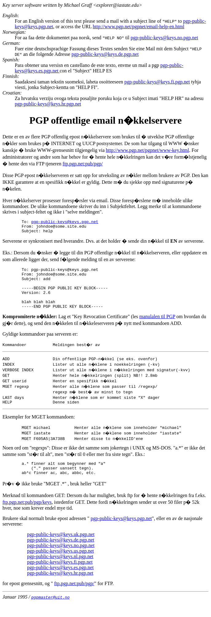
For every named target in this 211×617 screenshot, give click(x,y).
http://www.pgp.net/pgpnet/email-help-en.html (138, 26)
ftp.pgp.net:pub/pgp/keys (27, 516)
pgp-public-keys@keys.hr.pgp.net (48, 103)
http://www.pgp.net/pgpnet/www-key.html (147, 150)
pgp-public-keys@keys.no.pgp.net (164, 37)
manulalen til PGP (157, 327)
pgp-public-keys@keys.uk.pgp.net (61, 549)
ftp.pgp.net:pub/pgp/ (83, 163)
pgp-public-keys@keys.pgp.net (64, 222)
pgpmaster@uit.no (50, 612)
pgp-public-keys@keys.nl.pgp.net (60, 571)
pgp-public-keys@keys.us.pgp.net (60, 565)
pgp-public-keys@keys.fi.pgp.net (157, 81)
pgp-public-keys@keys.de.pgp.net (105, 54)
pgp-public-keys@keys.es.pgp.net (60, 582)
